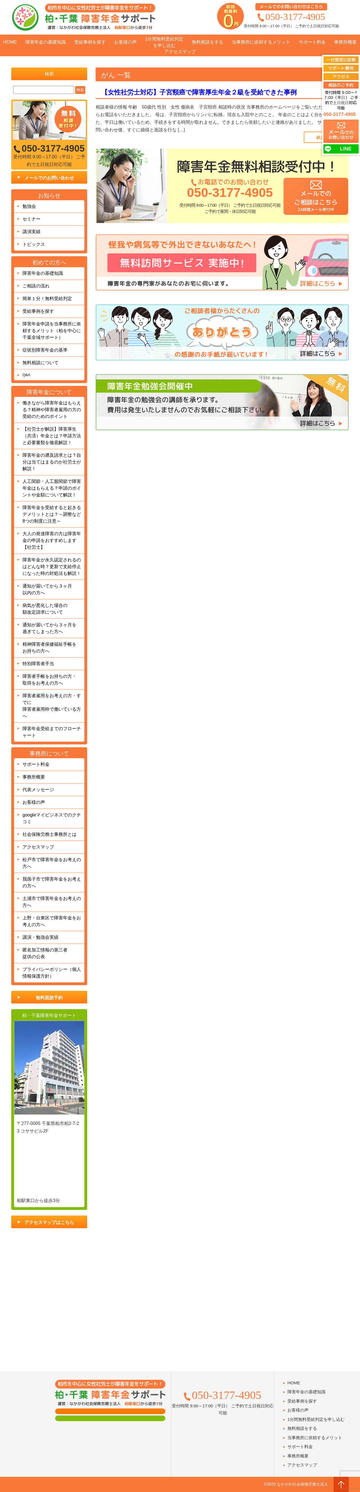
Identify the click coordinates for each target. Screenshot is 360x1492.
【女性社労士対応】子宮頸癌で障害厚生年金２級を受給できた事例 (199, 92)
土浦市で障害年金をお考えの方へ (51, 902)
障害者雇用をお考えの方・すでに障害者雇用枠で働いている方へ (51, 705)
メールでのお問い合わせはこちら (291, 7)
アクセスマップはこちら (49, 1222)
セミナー (31, 219)
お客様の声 (125, 42)
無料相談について (40, 362)
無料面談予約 (49, 997)
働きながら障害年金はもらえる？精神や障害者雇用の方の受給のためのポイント (51, 409)
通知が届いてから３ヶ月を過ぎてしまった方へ (49, 628)
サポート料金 (312, 42)
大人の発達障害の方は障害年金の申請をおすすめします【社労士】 (51, 540)
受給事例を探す (90, 42)
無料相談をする (207, 42)
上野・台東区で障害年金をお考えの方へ (51, 921)
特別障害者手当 (38, 663)
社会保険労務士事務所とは (49, 834)
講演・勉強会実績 (40, 937)
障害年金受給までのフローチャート (51, 732)
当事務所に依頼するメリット (261, 42)
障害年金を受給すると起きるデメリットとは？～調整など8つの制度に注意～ (51, 514)
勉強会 (29, 206)
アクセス (340, 77)
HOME (10, 42)
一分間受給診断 (341, 60)
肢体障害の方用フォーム (110, 1418)
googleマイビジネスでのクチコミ (51, 818)
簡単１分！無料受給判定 (47, 298)
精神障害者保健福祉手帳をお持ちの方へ (49, 647)
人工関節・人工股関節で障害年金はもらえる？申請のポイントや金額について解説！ (51, 488)
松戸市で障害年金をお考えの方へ (51, 863)
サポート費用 (341, 68)
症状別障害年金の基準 (45, 350)
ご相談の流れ (36, 285)
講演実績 (31, 231)
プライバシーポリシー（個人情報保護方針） (51, 972)
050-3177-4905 (295, 16)
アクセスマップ (180, 51)
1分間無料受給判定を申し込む (164, 42)
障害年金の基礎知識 (45, 42)
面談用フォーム (110, 1411)
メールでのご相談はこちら (315, 200)
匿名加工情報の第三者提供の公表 (45, 953)
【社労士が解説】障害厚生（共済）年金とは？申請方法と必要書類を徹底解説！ (51, 436)
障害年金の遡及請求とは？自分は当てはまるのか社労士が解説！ (51, 462)
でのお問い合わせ (341, 134)
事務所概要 (345, 42)
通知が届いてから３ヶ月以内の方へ (47, 589)
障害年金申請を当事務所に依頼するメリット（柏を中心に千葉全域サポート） (51, 330)
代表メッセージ (38, 789)
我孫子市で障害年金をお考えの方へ (51, 882)
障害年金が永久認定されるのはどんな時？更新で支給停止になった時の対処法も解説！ (51, 566)
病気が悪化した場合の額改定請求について (45, 609)
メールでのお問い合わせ (49, 177)
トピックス (33, 244)
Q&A (26, 375)
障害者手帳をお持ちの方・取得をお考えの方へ (49, 679)
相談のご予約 (341, 85)
